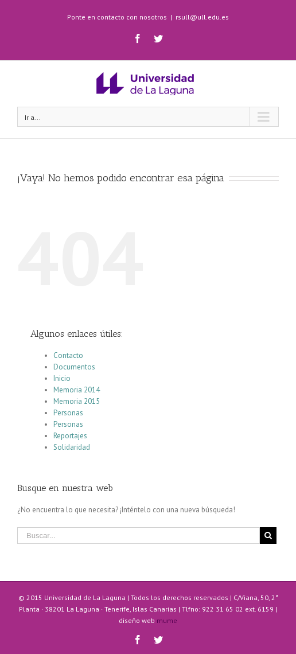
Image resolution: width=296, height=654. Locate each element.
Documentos (74, 367)
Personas (68, 413)
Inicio (62, 378)
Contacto (68, 355)
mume (167, 620)
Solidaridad (71, 447)
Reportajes (70, 436)
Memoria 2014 (76, 390)
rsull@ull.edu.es (202, 17)
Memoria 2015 (76, 401)
